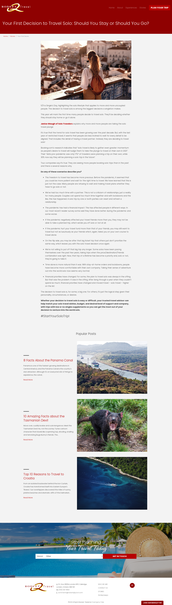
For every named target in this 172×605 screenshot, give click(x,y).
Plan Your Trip (159, 7)
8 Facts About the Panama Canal (48, 360)
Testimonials (103, 595)
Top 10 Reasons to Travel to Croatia (43, 476)
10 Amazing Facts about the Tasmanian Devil (43, 418)
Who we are (103, 584)
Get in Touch (120, 556)
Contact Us (103, 588)
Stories (143, 7)
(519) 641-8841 (64, 590)
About (120, 7)
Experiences (131, 7)
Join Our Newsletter (152, 603)
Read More (28, 379)
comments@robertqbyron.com (70, 593)
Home (112, 7)
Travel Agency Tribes (98, 602)
